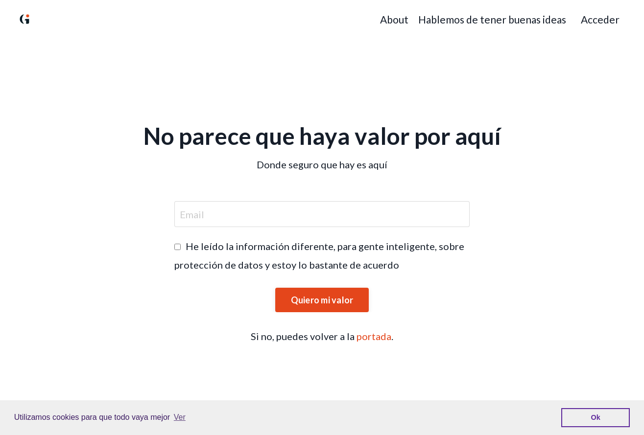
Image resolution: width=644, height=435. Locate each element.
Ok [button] (595, 417)
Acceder (600, 19)
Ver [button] (180, 417)
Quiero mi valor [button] (322, 300)
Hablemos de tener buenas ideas (492, 19)
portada (374, 336)
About (394, 19)
